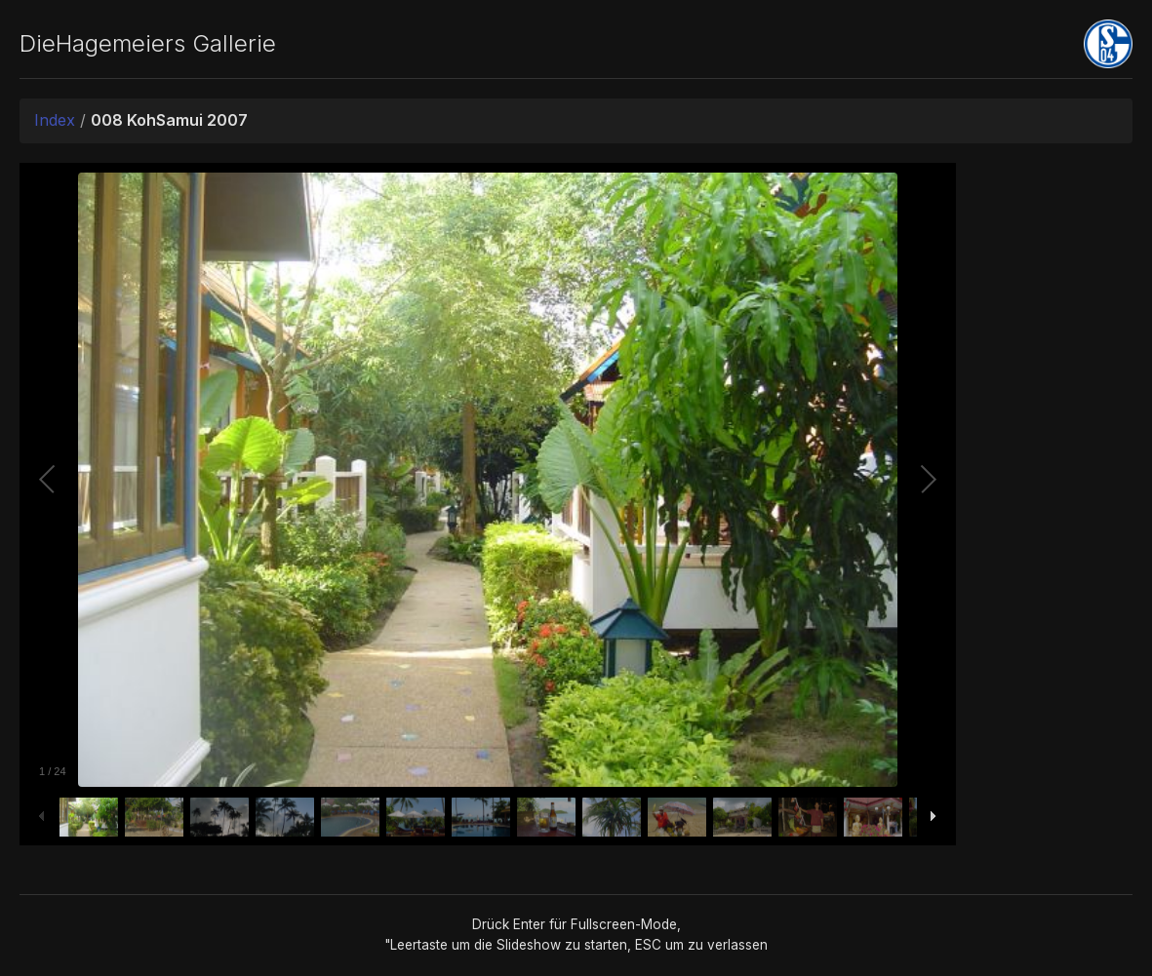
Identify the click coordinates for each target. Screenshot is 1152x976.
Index (54, 120)
